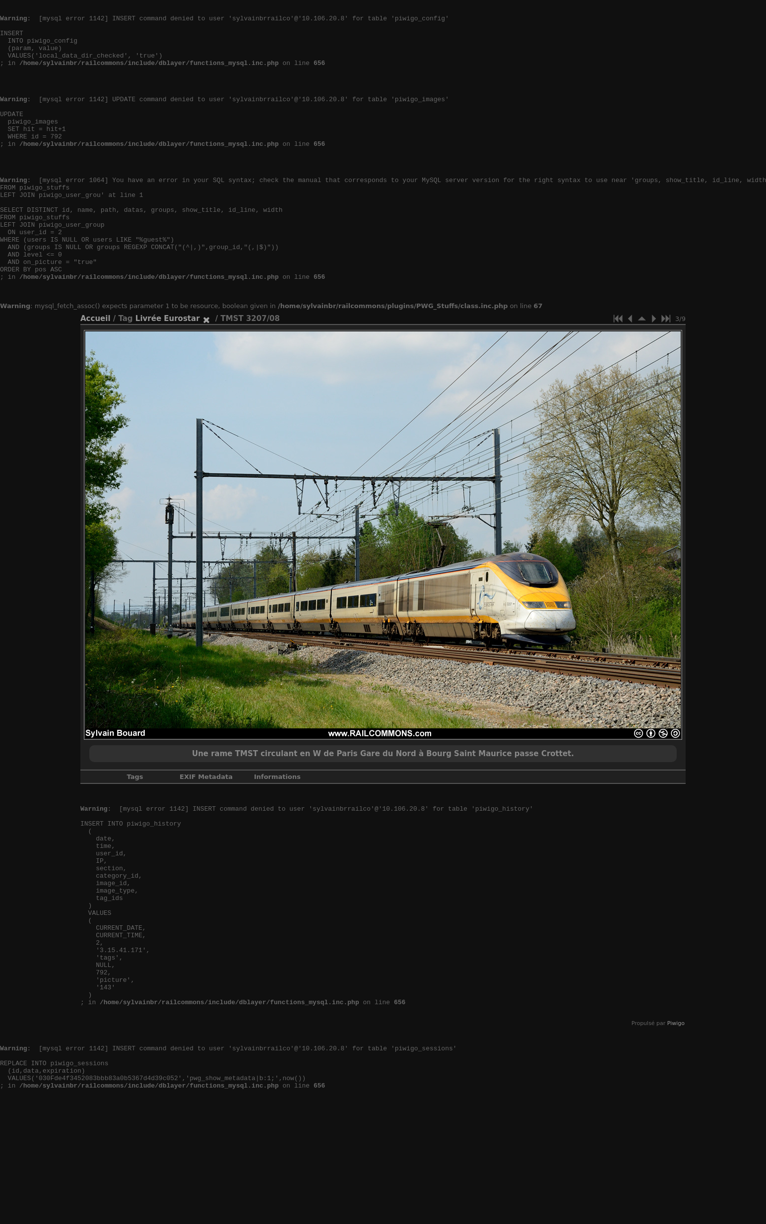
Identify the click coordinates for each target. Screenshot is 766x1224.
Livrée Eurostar (167, 373)
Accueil (95, 373)
